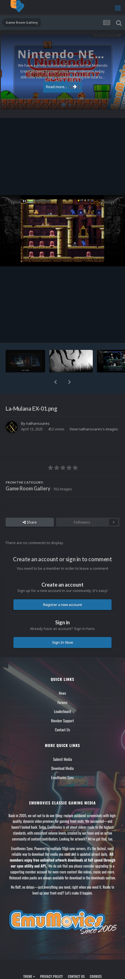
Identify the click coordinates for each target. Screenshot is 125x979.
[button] (55, 382)
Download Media (62, 768)
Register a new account (62, 604)
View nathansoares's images (94, 429)
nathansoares (38, 423)
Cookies (96, 976)
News (62, 693)
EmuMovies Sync (62, 777)
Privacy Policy (51, 976)
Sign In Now (62, 642)
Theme (29, 976)
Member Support (62, 720)
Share (30, 522)
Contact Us (62, 729)
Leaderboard (62, 711)
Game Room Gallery (28, 488)
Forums (62, 702)
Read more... (61, 86)
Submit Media (62, 759)
